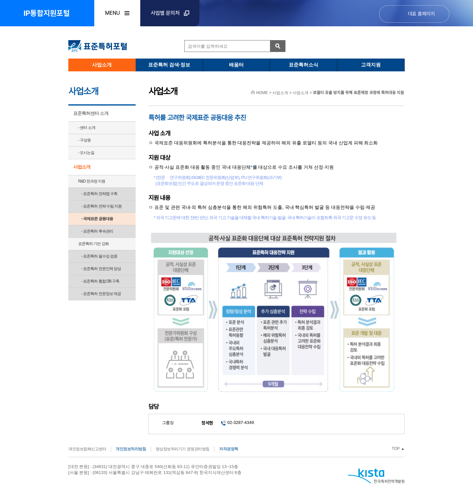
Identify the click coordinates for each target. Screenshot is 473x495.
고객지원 (371, 64)
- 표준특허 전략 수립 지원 (101, 206)
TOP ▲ (398, 448)
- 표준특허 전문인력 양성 (101, 268)
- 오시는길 (86, 152)
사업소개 (102, 64)
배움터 (236, 64)
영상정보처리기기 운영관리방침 (183, 449)
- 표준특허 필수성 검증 (99, 256)
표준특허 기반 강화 (93, 243)
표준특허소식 (303, 64)
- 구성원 (84, 140)
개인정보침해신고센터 (87, 449)
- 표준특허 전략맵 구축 (99, 193)
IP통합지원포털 (47, 13)
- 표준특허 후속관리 (97, 231)
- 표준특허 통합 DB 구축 (100, 281)
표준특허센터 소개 (90, 113)
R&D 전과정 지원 (91, 181)
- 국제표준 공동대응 (97, 218)
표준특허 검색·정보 (169, 64)
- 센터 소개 (86, 127)
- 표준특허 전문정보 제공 (101, 293)
